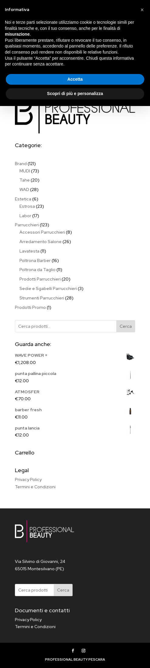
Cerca (126, 326)
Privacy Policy (28, 479)
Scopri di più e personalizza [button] (75, 655)
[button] (142, 572)
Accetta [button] (75, 641)
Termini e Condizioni (35, 487)
